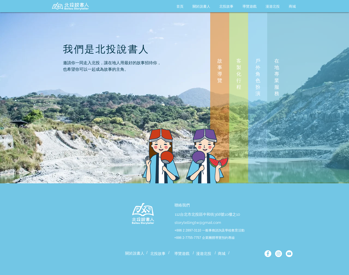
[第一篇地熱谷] (174, 172)
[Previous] (32, 91)
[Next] (316, 91)
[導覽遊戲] (181, 253)
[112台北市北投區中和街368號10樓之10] (207, 214)
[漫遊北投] (203, 253)
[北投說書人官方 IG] (278, 253)
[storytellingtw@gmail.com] (197, 222)
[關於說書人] (134, 253)
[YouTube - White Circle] (289, 253)
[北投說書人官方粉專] (267, 253)
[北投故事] (158, 253)
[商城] (221, 253)
